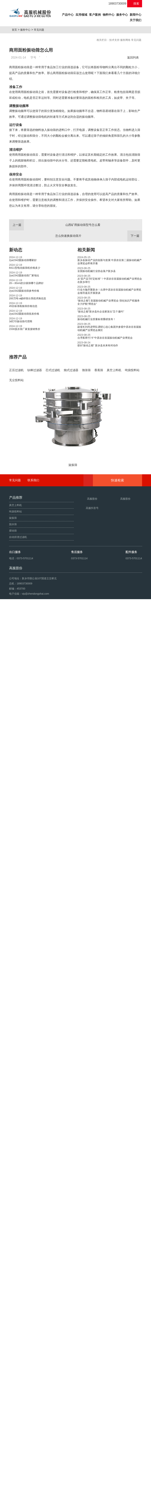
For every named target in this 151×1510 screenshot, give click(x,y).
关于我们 (135, 20)
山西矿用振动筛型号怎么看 (54, 308)
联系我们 (33, 1367)
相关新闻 (86, 332)
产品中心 (68, 14)
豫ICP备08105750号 (77, 1497)
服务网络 (125, 39)
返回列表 (134, 57)
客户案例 (95, 14)
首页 (15, 29)
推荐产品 (18, 440)
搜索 (134, 3)
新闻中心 (135, 14)
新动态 (15, 332)
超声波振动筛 (41, 1505)
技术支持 (114, 39)
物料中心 (108, 14)
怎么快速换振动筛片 (98, 319)
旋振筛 (14, 1505)
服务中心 (122, 14)
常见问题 (40, 29)
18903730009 (115, 3)
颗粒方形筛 (25, 1505)
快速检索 (123, 1367)
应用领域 (81, 14)
